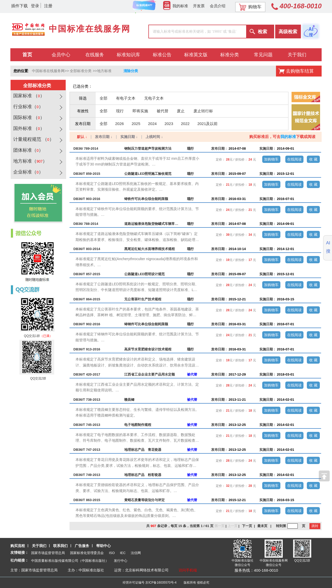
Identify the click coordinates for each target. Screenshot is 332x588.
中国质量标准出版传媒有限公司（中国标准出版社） (70, 561)
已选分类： (82, 86)
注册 (48, 6)
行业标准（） (27, 106)
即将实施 (140, 111)
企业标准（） (27, 172)
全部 (103, 98)
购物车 (250, 7)
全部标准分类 (81, 71)
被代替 (162, 111)
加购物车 (271, 159)
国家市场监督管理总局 (48, 553)
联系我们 (60, 546)
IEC (123, 553)
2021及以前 (207, 123)
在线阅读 (294, 159)
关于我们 (39, 546)
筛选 (83, 98)
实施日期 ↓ (129, 137)
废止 (181, 111)
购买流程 (17, 546)
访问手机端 (188, 570)
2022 (185, 123)
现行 (120, 111)
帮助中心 (103, 546)
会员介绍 (217, 6)
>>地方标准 (102, 71)
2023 (168, 123)
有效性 (83, 111)
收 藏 (313, 159)
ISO (112, 553)
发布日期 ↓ (103, 137)
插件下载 (19, 6)
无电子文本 (154, 98)
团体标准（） (27, 150)
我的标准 (175, 6)
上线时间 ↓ (154, 137)
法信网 (136, 553)
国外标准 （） (28, 128)
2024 (152, 123)
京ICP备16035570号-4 (160, 582)
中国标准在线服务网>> (50, 71)
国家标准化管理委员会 (87, 553)
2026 (119, 123)
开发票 (199, 6)
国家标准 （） (28, 95)
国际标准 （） (28, 117)
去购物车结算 (300, 71)
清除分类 (130, 71)
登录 (35, 6)
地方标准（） (29, 161)
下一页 (247, 526)
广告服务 (82, 546)
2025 (136, 123)
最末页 (262, 526)
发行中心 (120, 561)
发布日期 (83, 123)
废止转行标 (203, 111)
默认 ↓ (82, 137)
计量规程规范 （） (33, 139)
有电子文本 (125, 98)
